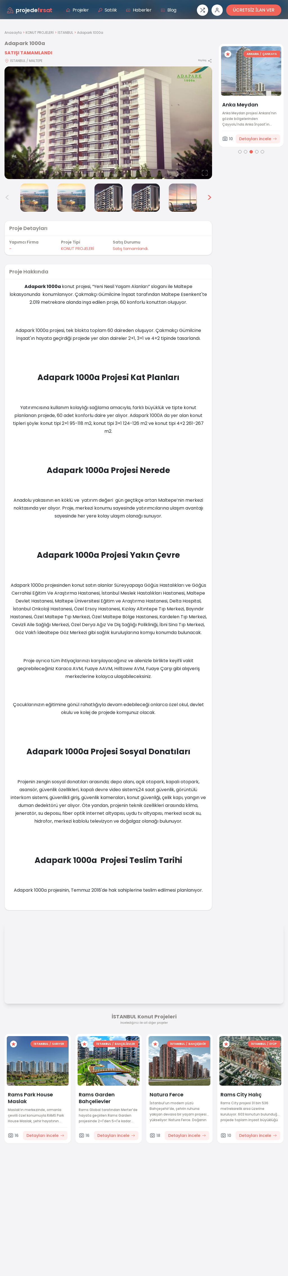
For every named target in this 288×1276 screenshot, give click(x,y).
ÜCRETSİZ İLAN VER (253, 10)
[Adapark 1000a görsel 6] (146, 198)
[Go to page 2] (245, 151)
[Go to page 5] (262, 151)
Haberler (139, 10)
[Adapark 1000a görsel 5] (108, 198)
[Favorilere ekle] (227, 54)
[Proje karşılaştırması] (202, 10)
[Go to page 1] (240, 151)
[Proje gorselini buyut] (108, 122)
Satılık (107, 10)
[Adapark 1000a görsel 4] (71, 198)
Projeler (77, 10)
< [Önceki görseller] (7, 197)
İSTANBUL (65, 32)
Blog (168, 10)
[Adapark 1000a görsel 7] (183, 198)
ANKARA (253, 54)
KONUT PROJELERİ (40, 32)
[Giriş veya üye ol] (217, 10)
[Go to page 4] (256, 151)
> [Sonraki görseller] (209, 197)
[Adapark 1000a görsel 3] (34, 198)
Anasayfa (13, 32)
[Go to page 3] (251, 151)
